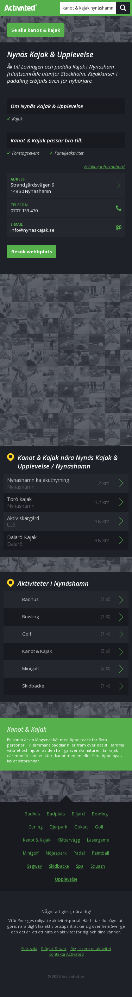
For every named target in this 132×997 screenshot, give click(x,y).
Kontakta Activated (66, 954)
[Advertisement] (66, 354)
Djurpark (58, 827)
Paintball (100, 853)
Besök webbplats (31, 251)
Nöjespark (56, 853)
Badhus (32, 814)
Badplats (56, 814)
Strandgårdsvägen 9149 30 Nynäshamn (66, 185)
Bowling (100, 814)
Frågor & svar (54, 948)
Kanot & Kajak (36, 840)
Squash (97, 866)
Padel (79, 853)
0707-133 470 (66, 208)
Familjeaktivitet (69, 153)
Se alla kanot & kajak (35, 30)
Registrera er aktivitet (90, 948)
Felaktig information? (104, 166)
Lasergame (98, 840)
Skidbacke (59, 866)
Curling (36, 827)
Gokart (81, 827)
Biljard (78, 814)
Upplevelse (66, 879)
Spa (79, 866)
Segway (34, 866)
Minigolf (31, 853)
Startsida (29, 948)
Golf (99, 827)
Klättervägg (68, 840)
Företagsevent (25, 153)
